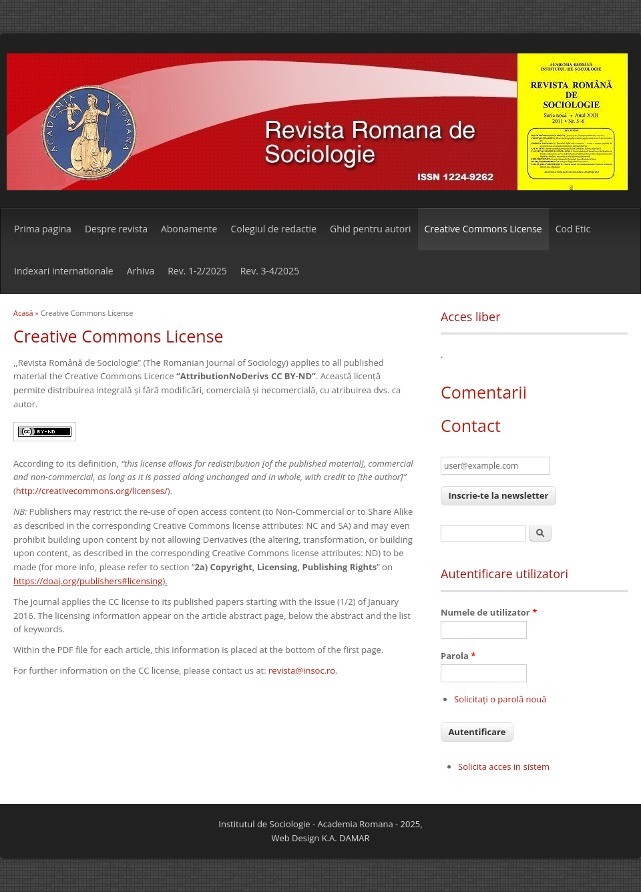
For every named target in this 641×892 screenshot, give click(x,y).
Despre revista (116, 228)
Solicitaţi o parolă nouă (500, 699)
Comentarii (484, 392)
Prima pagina (42, 228)
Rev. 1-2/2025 (197, 270)
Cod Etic (573, 228)
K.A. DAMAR (346, 838)
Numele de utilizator (489, 612)
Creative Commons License (483, 228)
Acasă (23, 313)
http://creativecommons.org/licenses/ (92, 491)
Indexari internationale (64, 270)
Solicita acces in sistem (504, 766)
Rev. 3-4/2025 (269, 270)
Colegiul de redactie (273, 228)
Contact (471, 425)
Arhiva (140, 270)
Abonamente (189, 228)
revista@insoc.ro (301, 670)
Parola (458, 656)
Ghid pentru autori (370, 228)
